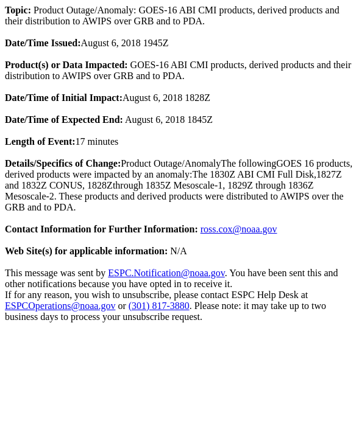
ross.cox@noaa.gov (239, 229)
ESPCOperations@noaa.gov (60, 306)
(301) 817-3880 (159, 306)
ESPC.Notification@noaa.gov (166, 273)
